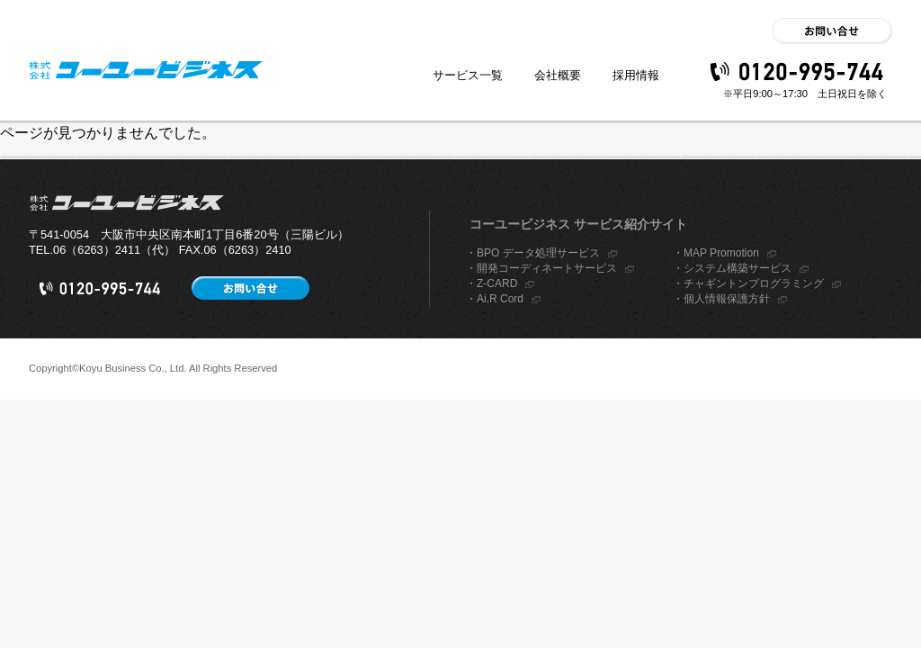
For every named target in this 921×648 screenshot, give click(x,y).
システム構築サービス (737, 268)
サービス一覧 (468, 75)
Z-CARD (497, 283)
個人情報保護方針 (727, 298)
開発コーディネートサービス (547, 268)
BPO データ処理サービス (538, 253)
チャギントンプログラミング (754, 283)
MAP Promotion (721, 253)
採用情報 (636, 75)
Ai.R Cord (500, 298)
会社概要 (557, 75)
